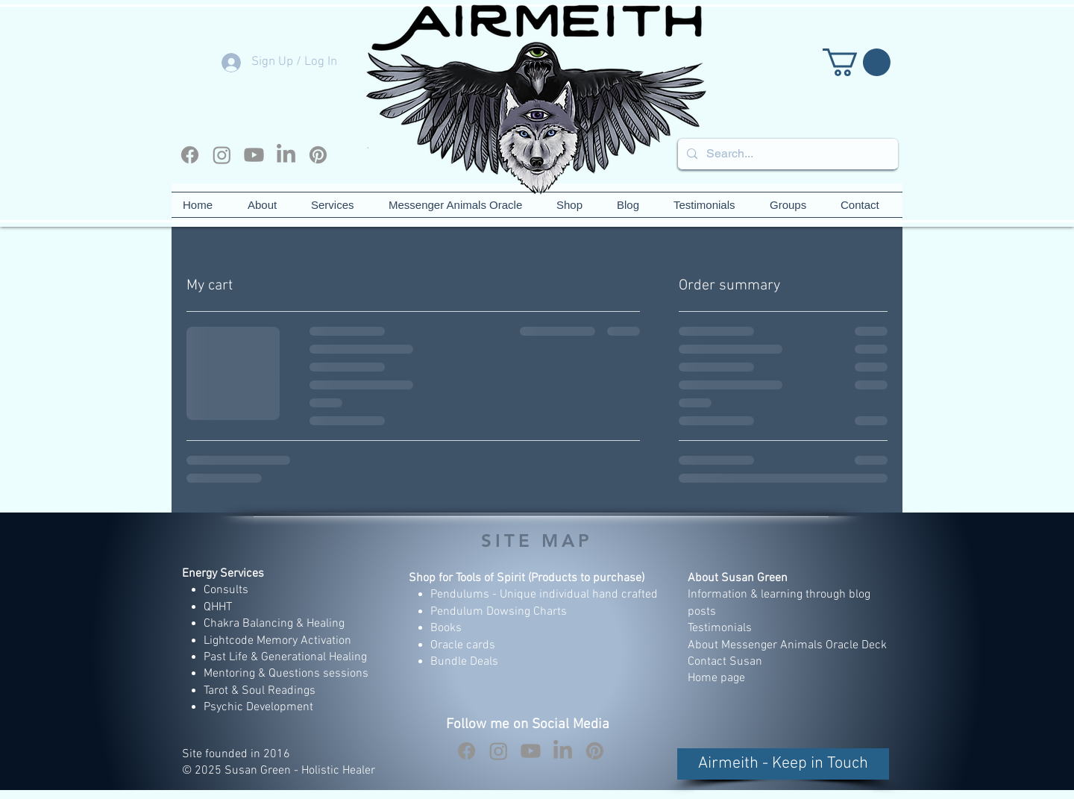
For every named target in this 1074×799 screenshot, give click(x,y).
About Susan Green (738, 578)
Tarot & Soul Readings (259, 690)
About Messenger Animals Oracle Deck (787, 645)
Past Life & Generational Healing (285, 657)
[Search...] (786, 154)
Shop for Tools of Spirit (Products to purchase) (526, 578)
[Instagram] (221, 154)
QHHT (218, 607)
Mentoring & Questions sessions (286, 673)
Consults (226, 590)
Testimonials (721, 628)
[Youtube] (254, 154)
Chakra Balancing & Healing (274, 623)
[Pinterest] (318, 154)
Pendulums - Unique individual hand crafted (545, 594)
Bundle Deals (464, 661)
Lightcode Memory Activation (277, 640)
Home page (716, 678)
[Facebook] (189, 154)
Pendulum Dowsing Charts (498, 611)
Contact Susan (725, 661)
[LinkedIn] (286, 154)
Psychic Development (258, 707)
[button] (857, 62)
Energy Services (223, 573)
